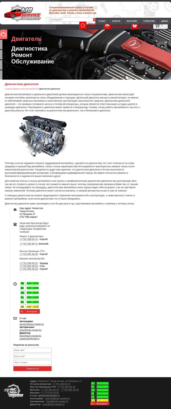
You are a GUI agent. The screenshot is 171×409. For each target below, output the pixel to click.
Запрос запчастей (140, 25)
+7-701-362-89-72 (29, 243)
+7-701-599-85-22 (29, 263)
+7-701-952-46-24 (29, 266)
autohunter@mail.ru (29, 338)
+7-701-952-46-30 (29, 254)
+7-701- (56, 384)
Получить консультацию (116, 25)
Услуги (116, 21)
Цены (164, 21)
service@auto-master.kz (32, 324)
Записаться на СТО (89, 25)
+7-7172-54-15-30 (50, 392)
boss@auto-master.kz (30, 336)
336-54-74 (65, 384)
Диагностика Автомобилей (26, 89)
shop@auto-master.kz (30, 330)
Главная (8, 89)
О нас (102, 21)
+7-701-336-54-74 (29, 239)
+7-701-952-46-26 (29, 269)
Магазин (132, 21)
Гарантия (149, 21)
